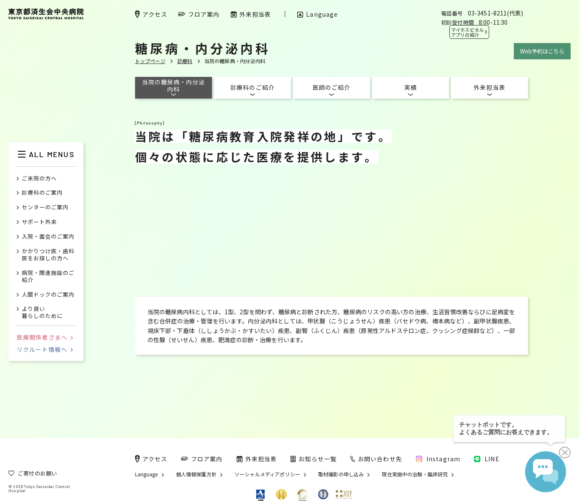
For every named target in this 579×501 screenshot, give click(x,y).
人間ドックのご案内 (48, 294)
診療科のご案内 (42, 192)
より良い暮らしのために (42, 312)
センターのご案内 (45, 207)
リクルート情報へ (45, 349)
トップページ (150, 60)
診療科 (185, 60)
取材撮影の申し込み (341, 474)
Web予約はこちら (542, 51)
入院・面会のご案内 (48, 236)
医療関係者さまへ (45, 337)
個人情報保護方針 (196, 474)
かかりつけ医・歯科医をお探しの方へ (48, 255)
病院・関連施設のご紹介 (48, 277)
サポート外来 (39, 222)
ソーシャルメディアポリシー (267, 474)
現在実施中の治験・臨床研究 (415, 474)
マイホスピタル (467, 32)
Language (146, 474)
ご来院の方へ (39, 178)
